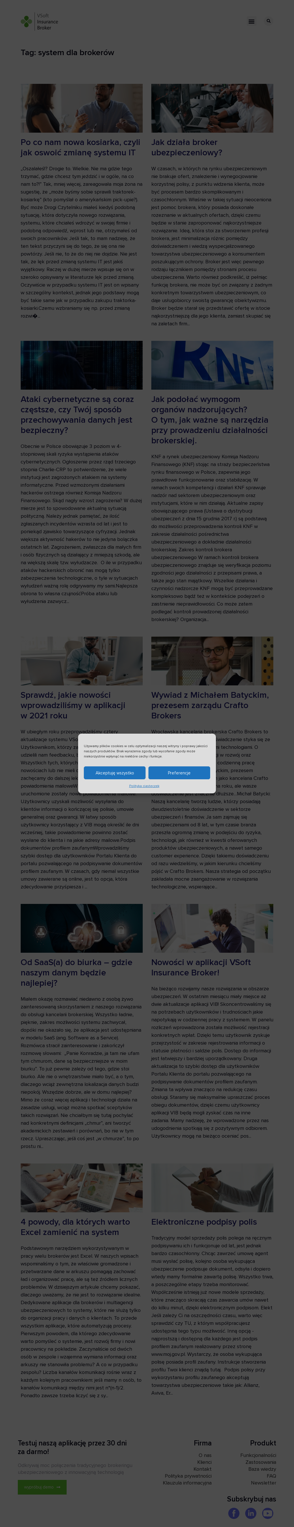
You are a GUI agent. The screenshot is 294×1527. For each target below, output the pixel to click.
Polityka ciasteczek (144, 788)
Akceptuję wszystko (115, 774)
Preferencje (179, 774)
